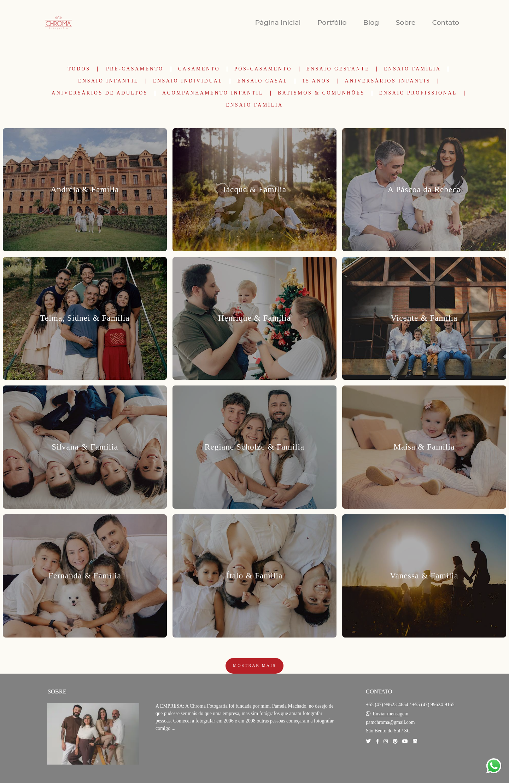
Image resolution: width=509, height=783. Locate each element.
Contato (445, 22)
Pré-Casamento (135, 69)
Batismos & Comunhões (321, 93)
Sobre (405, 22)
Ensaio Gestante (338, 69)
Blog (371, 22)
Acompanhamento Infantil (212, 93)
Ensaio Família (412, 69)
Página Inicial (277, 22)
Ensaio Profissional (418, 93)
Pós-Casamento (263, 69)
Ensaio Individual (188, 81)
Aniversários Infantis (388, 81)
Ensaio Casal (262, 81)
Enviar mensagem (391, 713)
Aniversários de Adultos (100, 93)
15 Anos (316, 81)
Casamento (199, 69)
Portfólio (332, 22)
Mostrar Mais (254, 665)
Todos (79, 69)
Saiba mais (179, 750)
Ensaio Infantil (108, 81)
